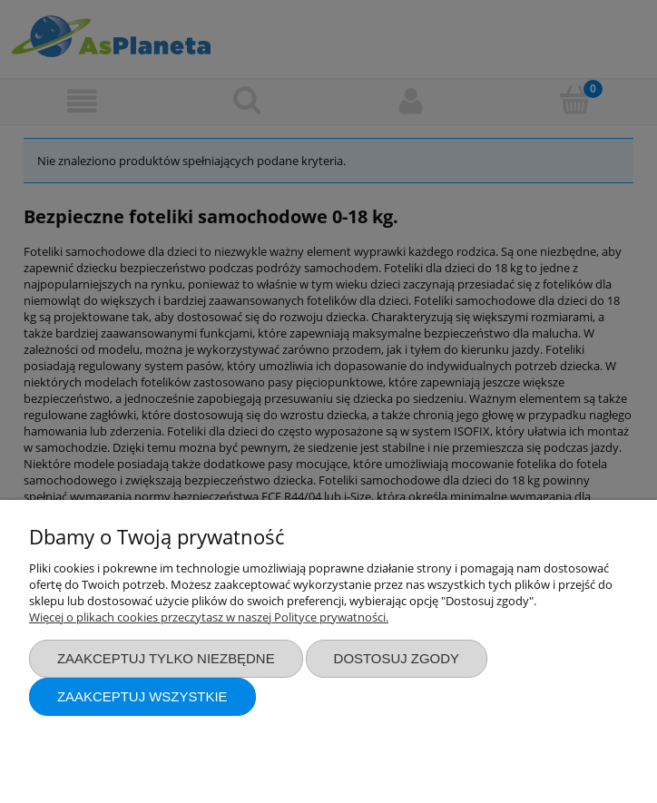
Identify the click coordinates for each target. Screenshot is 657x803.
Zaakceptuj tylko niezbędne (166, 658)
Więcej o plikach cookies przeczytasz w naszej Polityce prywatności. (208, 617)
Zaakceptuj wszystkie (142, 696)
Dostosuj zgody (396, 658)
